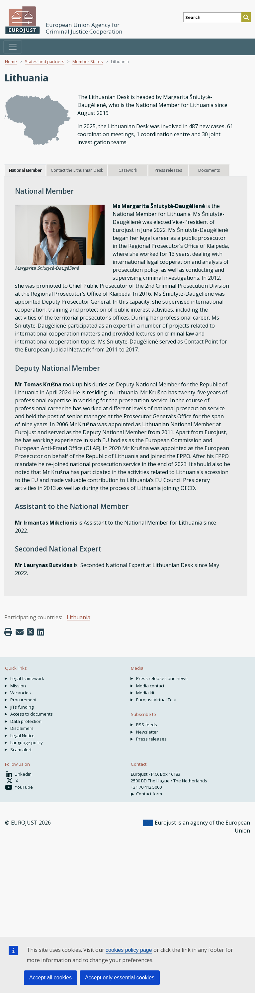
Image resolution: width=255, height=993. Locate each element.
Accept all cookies (50, 977)
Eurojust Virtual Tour (156, 700)
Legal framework (27, 678)
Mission (18, 686)
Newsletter (147, 732)
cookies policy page (129, 950)
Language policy (26, 742)
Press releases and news (162, 678)
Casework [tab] (128, 170)
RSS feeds (146, 725)
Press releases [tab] (168, 170)
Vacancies (20, 693)
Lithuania (78, 617)
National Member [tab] (25, 170)
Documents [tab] (209, 170)
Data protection (26, 721)
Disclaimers (22, 728)
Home (11, 61)
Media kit (145, 693)
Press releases (151, 739)
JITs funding (22, 707)
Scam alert (21, 749)
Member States (87, 61)
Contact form (149, 794)
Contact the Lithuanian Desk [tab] (77, 170)
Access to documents (31, 714)
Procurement (23, 700)
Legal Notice (22, 736)
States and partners (44, 61)
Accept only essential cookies (119, 977)
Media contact (150, 686)
